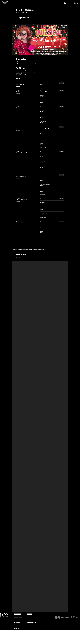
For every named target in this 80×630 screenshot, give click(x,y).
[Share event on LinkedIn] (22, 257)
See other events (24, 18)
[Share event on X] (19, 257)
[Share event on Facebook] (16, 257)
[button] (65, 3)
